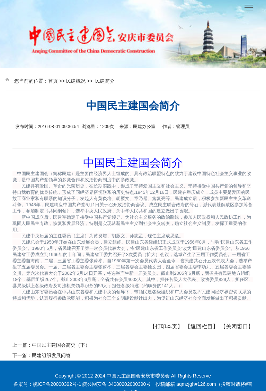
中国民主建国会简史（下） (61, 345)
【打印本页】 (166, 326)
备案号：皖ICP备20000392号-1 (47, 384)
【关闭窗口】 (237, 326)
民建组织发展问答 (51, 355)
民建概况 (76, 81)
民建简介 (105, 81)
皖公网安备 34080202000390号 (116, 384)
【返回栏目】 (201, 326)
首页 (53, 81)
